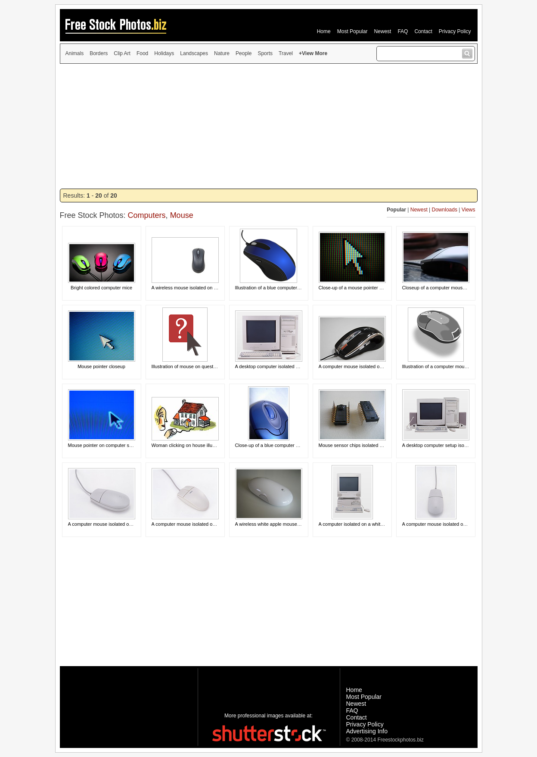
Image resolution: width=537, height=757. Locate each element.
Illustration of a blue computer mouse (274, 287)
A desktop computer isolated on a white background (289, 366)
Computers (147, 215)
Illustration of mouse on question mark (192, 366)
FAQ (402, 31)
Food (142, 53)
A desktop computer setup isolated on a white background (463, 445)
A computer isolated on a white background (364, 524)
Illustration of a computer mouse (436, 366)
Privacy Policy (455, 31)
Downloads (444, 210)
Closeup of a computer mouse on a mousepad (451, 287)
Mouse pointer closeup (101, 366)
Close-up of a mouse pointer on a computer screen (372, 287)
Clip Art (122, 53)
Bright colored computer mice (101, 287)
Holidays (164, 53)
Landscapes (194, 53)
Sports (265, 53)
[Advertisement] (269, 126)
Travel (286, 53)
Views (468, 210)
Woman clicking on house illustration (190, 445)
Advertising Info (367, 731)
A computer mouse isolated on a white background (372, 366)
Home (324, 31)
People (243, 53)
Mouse (181, 215)
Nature (222, 53)
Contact (423, 31)
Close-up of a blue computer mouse (272, 445)
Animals (74, 53)
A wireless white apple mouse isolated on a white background (299, 524)
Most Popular (352, 31)
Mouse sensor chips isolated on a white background (373, 445)
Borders (99, 53)
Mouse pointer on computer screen (104, 445)
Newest (382, 31)
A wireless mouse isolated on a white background (203, 287)
